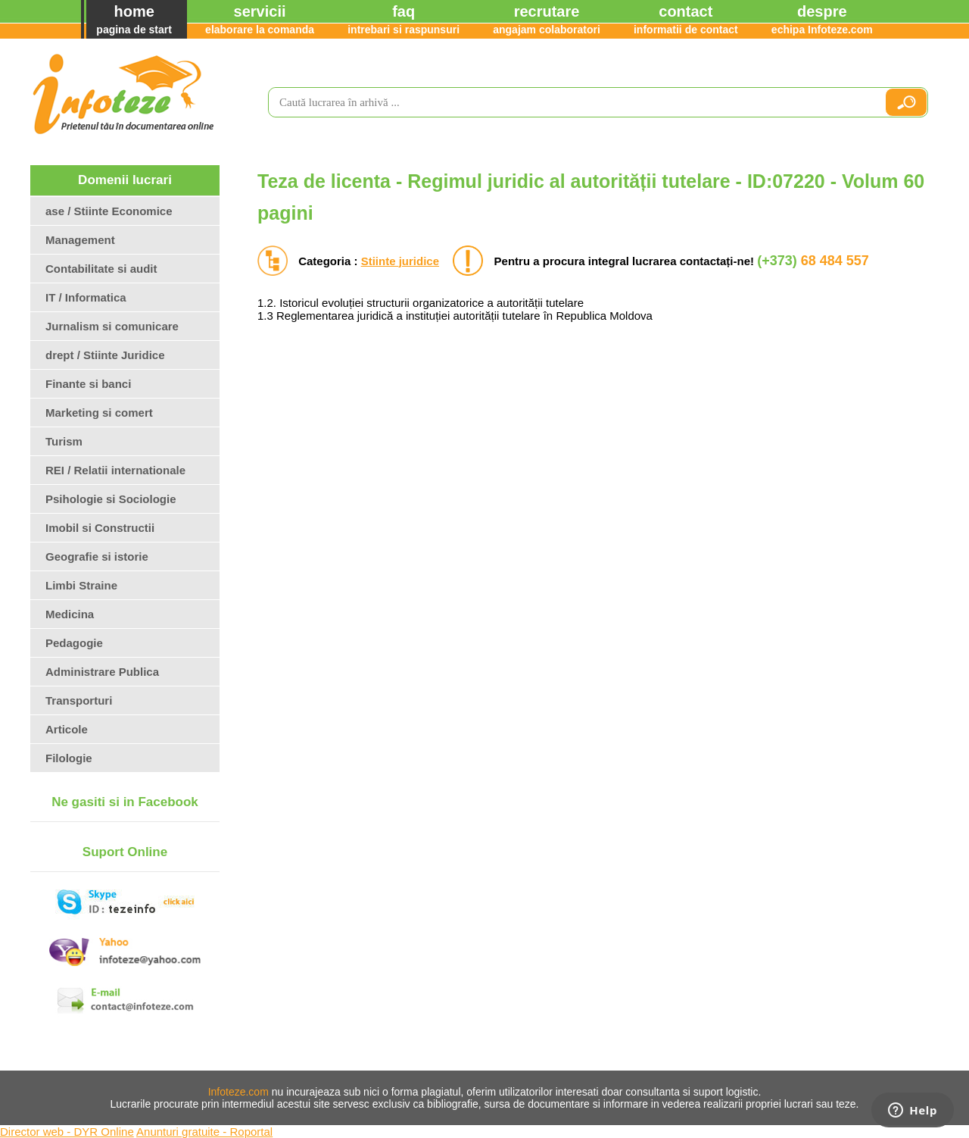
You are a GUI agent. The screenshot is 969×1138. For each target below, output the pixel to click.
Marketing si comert (99, 412)
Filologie (68, 758)
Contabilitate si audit (101, 268)
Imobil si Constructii (99, 527)
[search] (570, 102)
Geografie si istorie (96, 556)
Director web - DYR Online (67, 1131)
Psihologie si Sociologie (110, 498)
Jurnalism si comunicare (112, 326)
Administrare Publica (102, 671)
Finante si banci (88, 383)
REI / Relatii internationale (115, 470)
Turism (64, 441)
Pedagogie (74, 642)
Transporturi (78, 700)
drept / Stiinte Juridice (105, 355)
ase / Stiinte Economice (109, 211)
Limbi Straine (81, 585)
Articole (66, 729)
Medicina (69, 614)
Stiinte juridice (400, 261)
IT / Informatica (85, 297)
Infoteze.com (238, 1092)
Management (80, 239)
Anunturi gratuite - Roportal (204, 1131)
